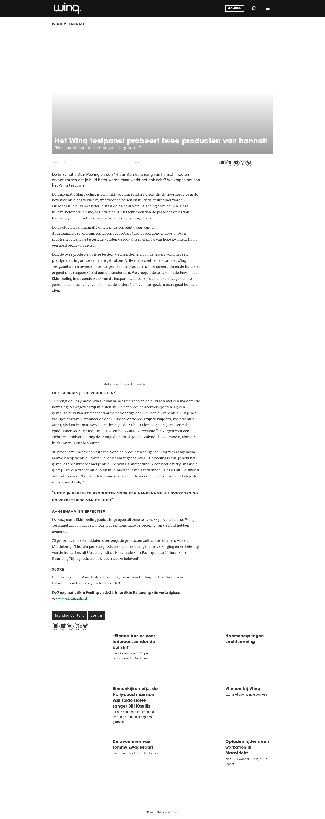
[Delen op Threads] (242, 163)
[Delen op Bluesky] (249, 163)
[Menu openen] (268, 8)
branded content (69, 616)
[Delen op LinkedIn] (229, 163)
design (96, 616)
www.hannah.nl (72, 598)
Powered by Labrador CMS (162, 812)
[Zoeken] (253, 8)
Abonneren (234, 8)
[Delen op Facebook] (222, 163)
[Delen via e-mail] (236, 163)
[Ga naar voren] (67, 8)
